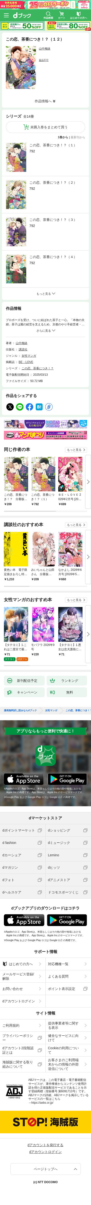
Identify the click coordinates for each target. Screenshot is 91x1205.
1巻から (63, 137)
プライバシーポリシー (17, 1034)
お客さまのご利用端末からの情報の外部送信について (63, 1060)
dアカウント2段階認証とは (17, 1046)
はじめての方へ (17, 960)
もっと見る (74, 449)
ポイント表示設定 (61, 985)
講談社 (23, 349)
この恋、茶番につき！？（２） (53, 182)
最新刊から (78, 137)
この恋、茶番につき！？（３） (53, 220)
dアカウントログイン (18, 997)
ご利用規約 (10, 1021)
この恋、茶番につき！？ (38, 368)
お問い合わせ (12, 985)
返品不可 (44, 60)
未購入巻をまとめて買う (49, 127)
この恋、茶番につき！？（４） (53, 257)
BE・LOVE (26, 362)
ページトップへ (46, 1165)
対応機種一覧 (58, 960)
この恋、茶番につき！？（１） (53, 145)
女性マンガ (29, 355)
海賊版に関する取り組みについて (17, 1060)
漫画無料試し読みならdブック (20, 706)
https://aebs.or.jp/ (42, 1099)
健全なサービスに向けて (63, 1034)
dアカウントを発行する (46, 1141)
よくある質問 (58, 972)
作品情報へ (43, 101)
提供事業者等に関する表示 (63, 1021)
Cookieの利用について (63, 1046)
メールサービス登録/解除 (18, 972)
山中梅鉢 (44, 48)
